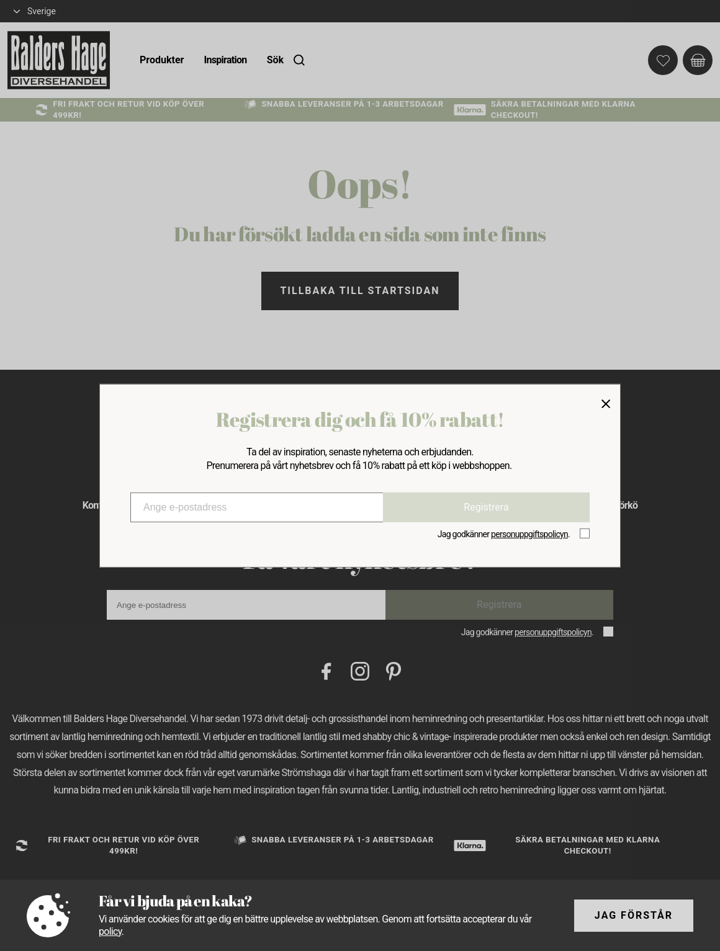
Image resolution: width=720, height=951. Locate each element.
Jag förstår (634, 915)
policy (110, 931)
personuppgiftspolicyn (529, 534)
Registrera (486, 507)
